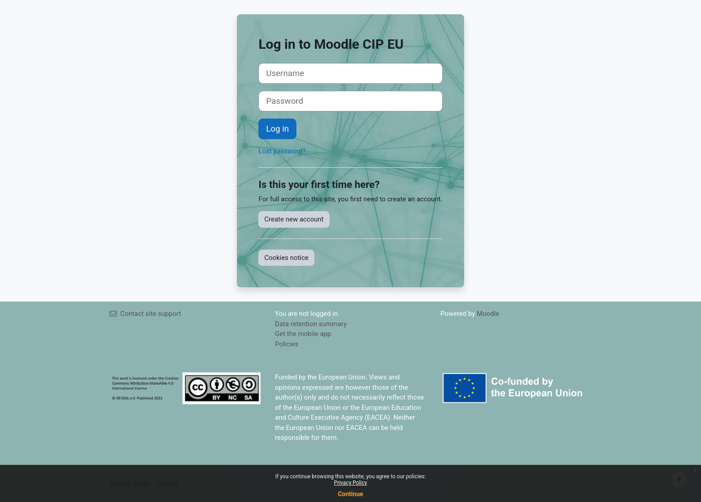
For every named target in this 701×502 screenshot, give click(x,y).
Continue (350, 494)
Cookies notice (286, 258)
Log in (277, 129)
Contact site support (145, 314)
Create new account (294, 219)
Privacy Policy (350, 483)
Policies (286, 344)
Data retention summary (311, 324)
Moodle (488, 314)
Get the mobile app (303, 334)
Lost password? (281, 151)
